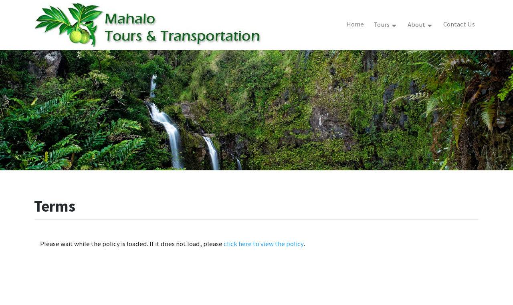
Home (355, 24)
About (417, 24)
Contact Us (459, 24)
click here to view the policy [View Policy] (264, 243)
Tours (382, 24)
